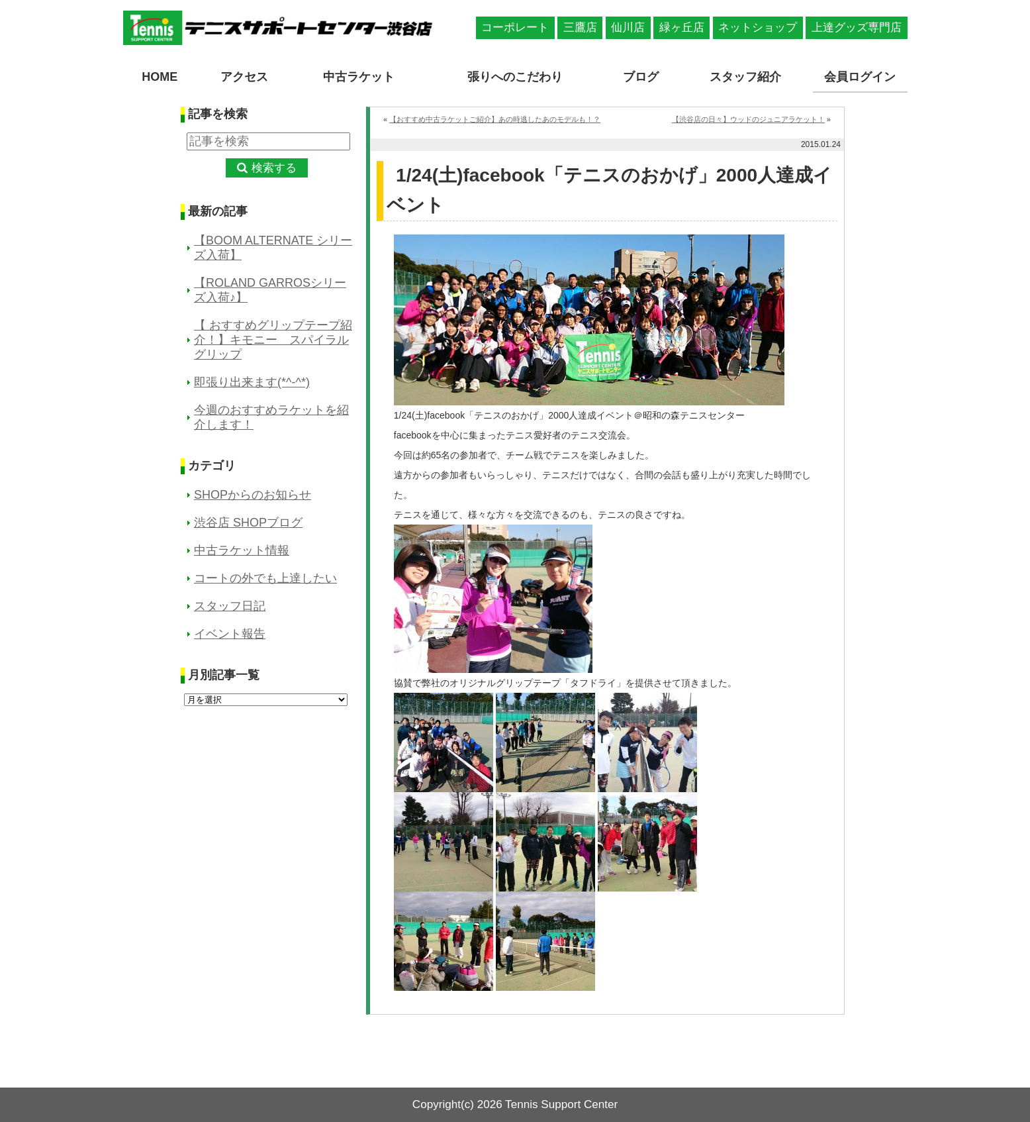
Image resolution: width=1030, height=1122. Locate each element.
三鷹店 (580, 27)
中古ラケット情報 (241, 550)
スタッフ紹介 (745, 76)
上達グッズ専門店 (857, 27)
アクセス (244, 76)
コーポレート (515, 27)
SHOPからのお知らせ (252, 494)
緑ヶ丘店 (681, 27)
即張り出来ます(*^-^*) (252, 382)
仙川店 (628, 27)
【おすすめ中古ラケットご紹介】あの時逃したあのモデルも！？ (494, 119)
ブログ (641, 76)
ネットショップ (757, 27)
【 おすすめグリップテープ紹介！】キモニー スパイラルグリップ (273, 340)
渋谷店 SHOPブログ (248, 522)
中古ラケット (359, 76)
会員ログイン (860, 76)
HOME (159, 76)
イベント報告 (229, 633)
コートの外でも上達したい (265, 578)
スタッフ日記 (229, 606)
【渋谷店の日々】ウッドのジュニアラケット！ (748, 119)
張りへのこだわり (515, 76)
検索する (274, 168)
